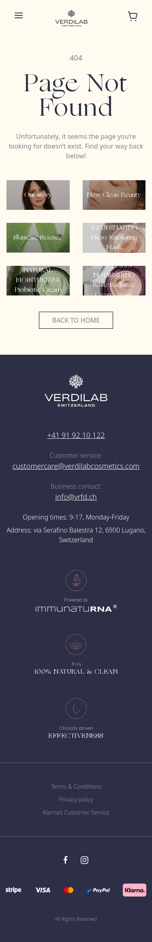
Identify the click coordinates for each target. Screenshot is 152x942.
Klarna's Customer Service (76, 812)
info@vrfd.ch (76, 497)
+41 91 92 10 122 (76, 435)
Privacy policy (76, 799)
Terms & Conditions (76, 786)
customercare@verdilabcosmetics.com (76, 466)
